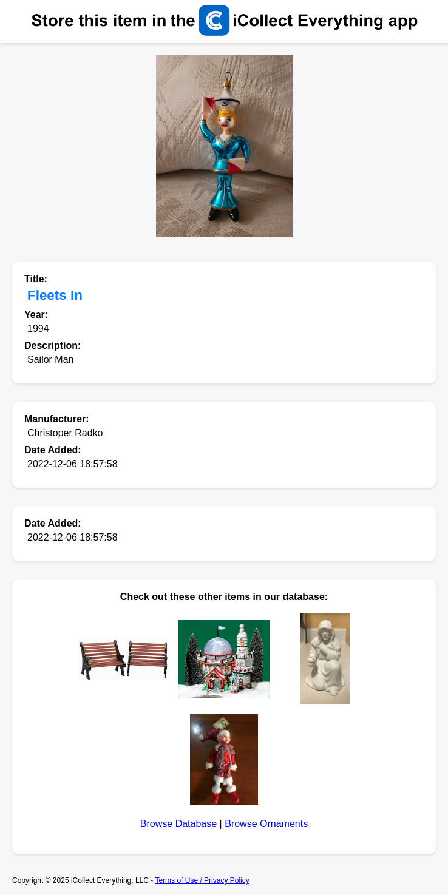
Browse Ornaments (266, 824)
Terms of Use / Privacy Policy (202, 880)
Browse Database (178, 824)
